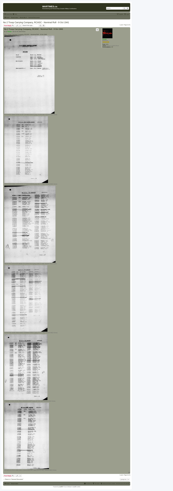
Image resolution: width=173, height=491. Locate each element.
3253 (107, 44)
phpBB (61, 486)
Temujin (104, 39)
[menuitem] (15, 14)
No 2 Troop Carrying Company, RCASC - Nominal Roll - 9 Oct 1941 (36, 22)
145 (112, 47)
